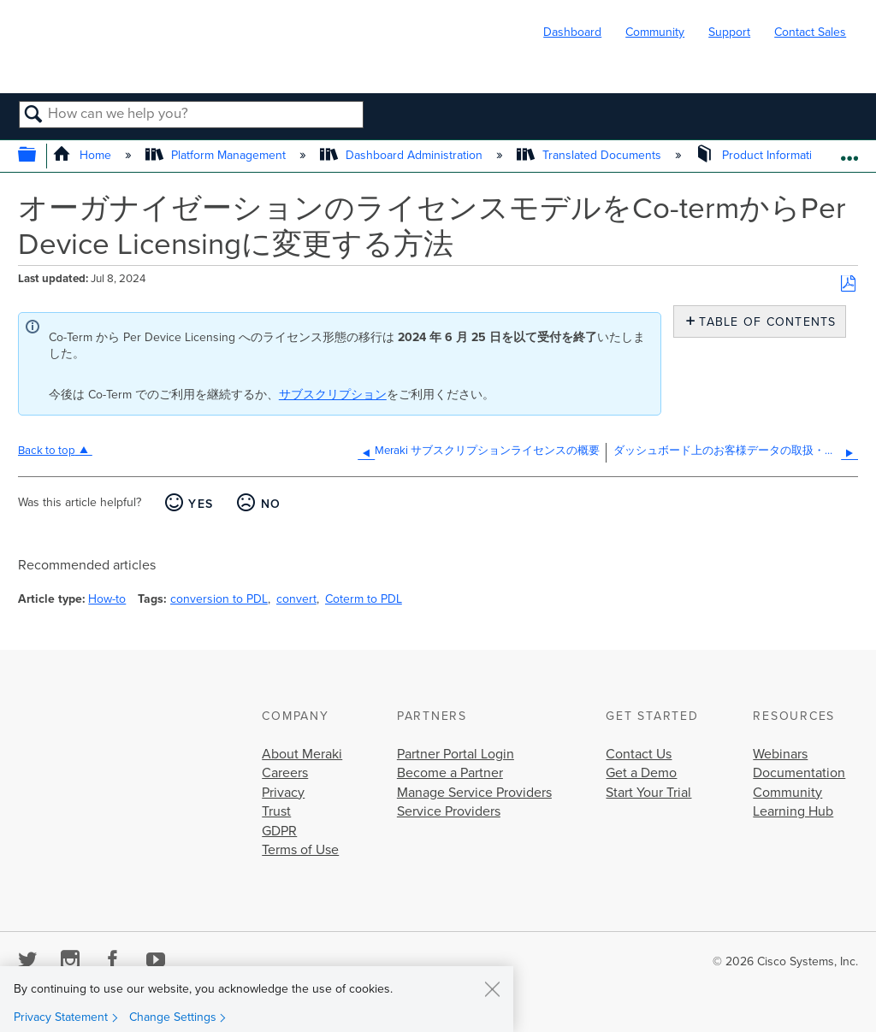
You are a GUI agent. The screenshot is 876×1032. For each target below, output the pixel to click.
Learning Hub (793, 811)
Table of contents (763, 322)
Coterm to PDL (363, 599)
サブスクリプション (333, 394)
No (271, 504)
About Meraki (302, 754)
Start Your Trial (648, 792)
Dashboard (572, 32)
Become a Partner (450, 772)
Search (34, 115)
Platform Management (217, 155)
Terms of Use (300, 849)
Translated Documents (591, 155)
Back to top (46, 450)
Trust (276, 811)
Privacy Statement (61, 1017)
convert (296, 599)
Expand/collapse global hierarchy (38, 156)
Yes (200, 504)
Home (83, 155)
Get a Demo (641, 772)
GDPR (279, 831)
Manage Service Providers (474, 792)
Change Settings (172, 1017)
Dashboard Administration (403, 155)
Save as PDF (848, 284)
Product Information (761, 155)
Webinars (780, 754)
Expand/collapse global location (849, 151)
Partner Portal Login (455, 754)
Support (729, 32)
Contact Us (639, 754)
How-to (107, 599)
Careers (285, 772)
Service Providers (448, 811)
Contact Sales (810, 32)
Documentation (799, 772)
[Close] (491, 988)
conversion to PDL (219, 599)
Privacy (283, 792)
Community (654, 32)
